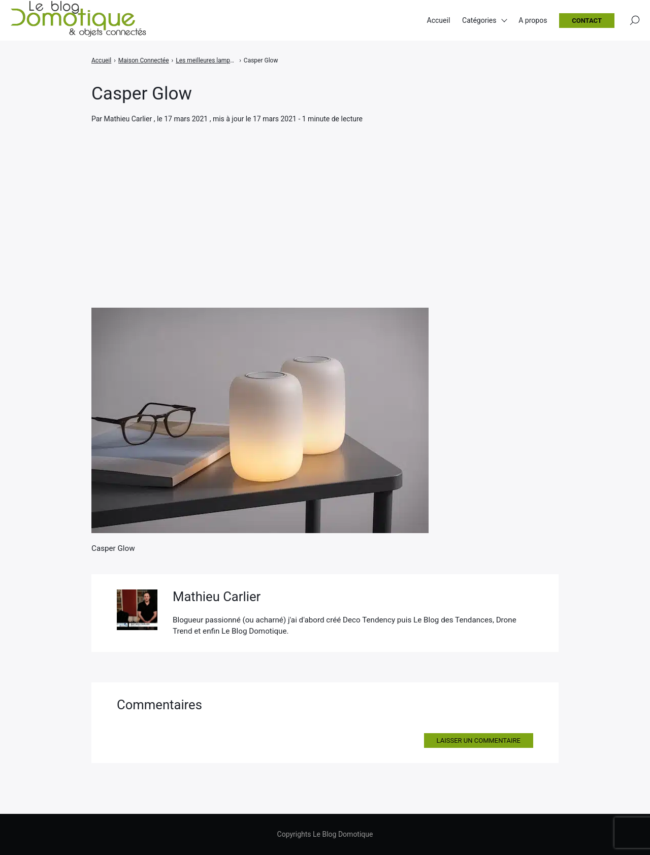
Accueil (438, 20)
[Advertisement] (325, 201)
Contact (587, 20)
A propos (532, 20)
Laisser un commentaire (479, 740)
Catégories (479, 20)
